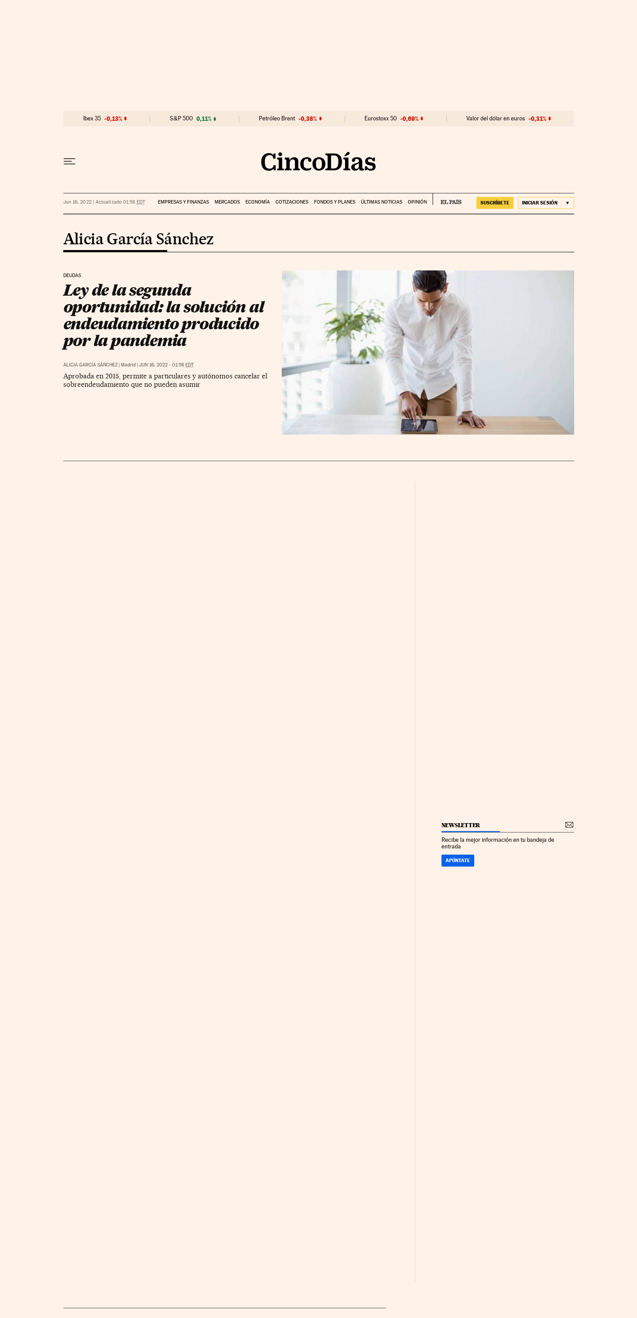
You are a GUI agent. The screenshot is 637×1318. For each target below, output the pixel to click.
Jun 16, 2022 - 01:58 (166, 365)
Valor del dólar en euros (495, 119)
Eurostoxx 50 (381, 119)
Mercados (227, 202)
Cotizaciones (292, 202)
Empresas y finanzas (183, 202)
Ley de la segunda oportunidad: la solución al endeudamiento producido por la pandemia (163, 315)
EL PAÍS (447, 199)
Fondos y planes (334, 202)
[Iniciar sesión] (546, 203)
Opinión (417, 202)
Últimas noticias (381, 202)
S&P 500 (181, 119)
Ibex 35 (92, 119)
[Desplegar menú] (69, 161)
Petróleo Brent (277, 119)
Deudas (72, 275)
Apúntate (457, 860)
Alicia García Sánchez (138, 239)
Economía (258, 202)
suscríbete (495, 203)
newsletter (460, 825)
